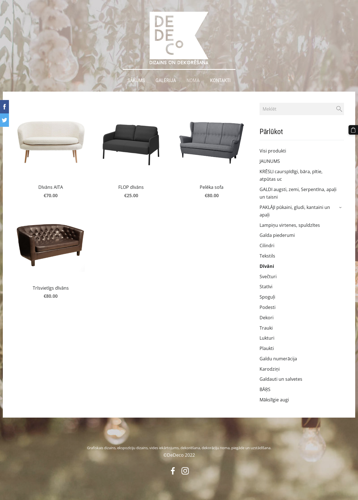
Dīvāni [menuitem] (267, 266)
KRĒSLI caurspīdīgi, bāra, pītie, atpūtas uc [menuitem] (291, 175)
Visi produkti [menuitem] (273, 151)
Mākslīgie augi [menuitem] (274, 400)
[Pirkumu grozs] (353, 130)
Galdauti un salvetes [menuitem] (281, 379)
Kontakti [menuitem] (220, 80)
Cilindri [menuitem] (267, 245)
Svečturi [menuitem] (268, 276)
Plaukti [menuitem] (267, 348)
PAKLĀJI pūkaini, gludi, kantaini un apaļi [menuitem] (295, 211)
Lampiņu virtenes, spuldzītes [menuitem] (290, 225)
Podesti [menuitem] (267, 307)
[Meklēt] (302, 109)
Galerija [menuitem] (166, 80)
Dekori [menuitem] (267, 318)
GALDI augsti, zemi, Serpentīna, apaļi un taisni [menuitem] (298, 193)
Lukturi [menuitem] (267, 338)
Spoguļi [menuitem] (267, 297)
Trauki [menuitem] (266, 328)
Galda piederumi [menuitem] (277, 235)
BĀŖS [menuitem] (265, 389)
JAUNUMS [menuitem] (270, 161)
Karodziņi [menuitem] (270, 369)
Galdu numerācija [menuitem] (278, 359)
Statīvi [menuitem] (266, 287)
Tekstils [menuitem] (267, 256)
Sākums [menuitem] (136, 80)
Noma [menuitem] (193, 80)
